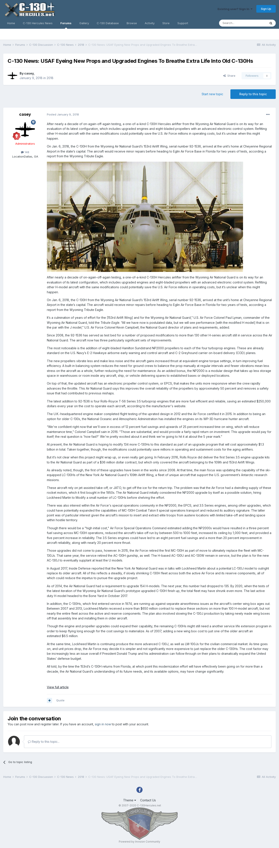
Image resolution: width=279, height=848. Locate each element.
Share (229, 75)
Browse (132, 23)
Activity (150, 23)
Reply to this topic (253, 94)
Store (166, 23)
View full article (58, 687)
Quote (60, 700)
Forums (65, 25)
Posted (63, 114)
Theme (129, 800)
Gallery (84, 23)
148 (25, 152)
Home (11, 23)
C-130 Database (108, 23)
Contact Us (148, 800)
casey (29, 73)
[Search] (242, 23)
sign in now (103, 724)
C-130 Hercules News (38, 23)
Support (182, 23)
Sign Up (266, 8)
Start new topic (212, 94)
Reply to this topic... (44, 741)
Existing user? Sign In (235, 9)
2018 (50, 78)
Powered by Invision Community (139, 841)
